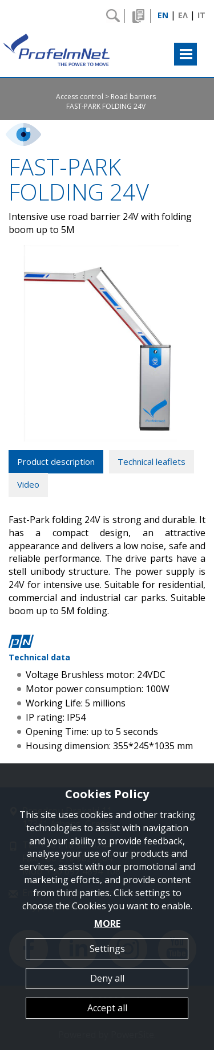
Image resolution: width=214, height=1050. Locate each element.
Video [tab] (28, 484)
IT (201, 15)
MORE (107, 923)
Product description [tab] (56, 461)
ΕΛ (183, 15)
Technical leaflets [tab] (151, 461)
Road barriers (133, 96)
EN (163, 15)
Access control (79, 96)
